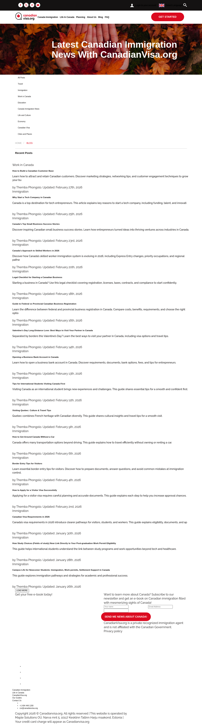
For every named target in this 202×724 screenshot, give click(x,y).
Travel (20, 84)
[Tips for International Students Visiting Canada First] (101, 389)
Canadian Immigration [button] (21, 690)
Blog (100, 17)
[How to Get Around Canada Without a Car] (101, 442)
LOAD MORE (22, 590)
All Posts (21, 78)
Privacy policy (113, 631)
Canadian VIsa (24, 128)
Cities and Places (25, 134)
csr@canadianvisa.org (29, 708)
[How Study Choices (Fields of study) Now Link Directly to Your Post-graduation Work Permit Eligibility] (101, 549)
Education (22, 103)
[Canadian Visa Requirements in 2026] (101, 522)
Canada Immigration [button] (48, 17)
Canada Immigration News (28, 109)
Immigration (22, 90)
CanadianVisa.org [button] (19, 695)
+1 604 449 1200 (26, 706)
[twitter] (26, 5)
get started (168, 16)
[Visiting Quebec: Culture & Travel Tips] (101, 416)
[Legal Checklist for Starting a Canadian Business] (101, 282)
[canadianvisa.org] (26, 16)
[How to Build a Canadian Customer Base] (101, 176)
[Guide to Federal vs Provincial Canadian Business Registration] (101, 309)
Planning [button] (80, 17)
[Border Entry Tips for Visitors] (101, 469)
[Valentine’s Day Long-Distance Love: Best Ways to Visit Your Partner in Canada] (101, 336)
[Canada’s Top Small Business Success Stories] (101, 229)
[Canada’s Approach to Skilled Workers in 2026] (101, 256)
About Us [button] (92, 17)
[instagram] (32, 5)
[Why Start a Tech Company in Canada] (101, 203)
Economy (22, 121)
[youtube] (38, 5)
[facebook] (20, 5)
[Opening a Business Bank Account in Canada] (101, 362)
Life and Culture (24, 115)
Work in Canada (24, 96)
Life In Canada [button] (67, 17)
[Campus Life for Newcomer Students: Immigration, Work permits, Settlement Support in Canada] (101, 575)
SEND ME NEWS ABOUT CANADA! (126, 616)
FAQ (107, 17)
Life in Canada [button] (18, 693)
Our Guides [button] (17, 698)
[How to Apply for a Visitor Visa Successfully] (101, 495)
